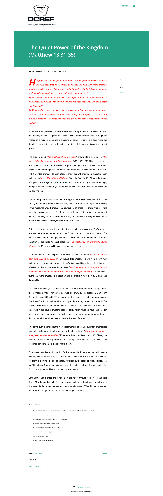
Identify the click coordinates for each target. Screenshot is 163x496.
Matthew (122, 92)
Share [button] (121, 80)
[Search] (125, 6)
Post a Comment (35, 467)
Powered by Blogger (81, 487)
